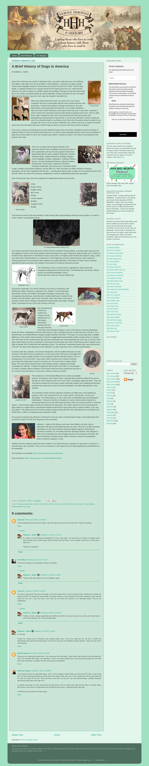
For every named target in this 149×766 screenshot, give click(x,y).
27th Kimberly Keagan (114, 320)
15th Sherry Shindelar (114, 286)
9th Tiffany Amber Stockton (116, 270)
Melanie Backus (23, 653)
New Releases (26, 56)
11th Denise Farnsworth (115, 275)
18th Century (111, 379)
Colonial (109, 393)
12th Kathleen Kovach (114, 278)
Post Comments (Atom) (29, 740)
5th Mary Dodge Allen (114, 259)
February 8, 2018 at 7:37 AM (37, 560)
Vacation (110, 415)
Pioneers (110, 407)
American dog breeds (24, 504)
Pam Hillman (22, 560)
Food (108, 398)
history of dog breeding (86, 504)
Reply (19, 526)
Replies (22, 531)
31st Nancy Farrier (113, 331)
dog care (57, 504)
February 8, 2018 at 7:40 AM (35, 591)
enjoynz (92, 760)
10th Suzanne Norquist (114, 272)
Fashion (109, 395)
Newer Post (17, 735)
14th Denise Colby (113, 284)
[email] (123, 77)
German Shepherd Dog (69, 504)
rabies (28, 506)
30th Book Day (112, 328)
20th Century (111, 384)
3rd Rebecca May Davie (115, 253)
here (122, 157)
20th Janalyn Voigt (113, 300)
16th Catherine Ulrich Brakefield (118, 289)
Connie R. (21, 591)
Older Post (96, 735)
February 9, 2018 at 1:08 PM (41, 671)
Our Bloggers (41, 56)
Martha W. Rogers (24, 671)
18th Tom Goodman (113, 295)
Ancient (109, 390)
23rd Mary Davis (112, 309)
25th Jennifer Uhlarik (114, 314)
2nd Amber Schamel (114, 250)
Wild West (110, 421)
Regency (110, 409)
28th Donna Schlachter (114, 323)
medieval (110, 423)
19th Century (111, 382)
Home (14, 56)
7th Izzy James (112, 264)
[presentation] (121, 127)
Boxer (51, 504)
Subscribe (123, 134)
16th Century (111, 373)
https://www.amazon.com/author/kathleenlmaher (43, 458)
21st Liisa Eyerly (112, 303)
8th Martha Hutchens (114, 267)
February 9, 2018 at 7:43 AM (39, 653)
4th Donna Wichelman (114, 256)
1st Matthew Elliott (113, 247)
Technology (110, 412)
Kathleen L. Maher (30, 535)
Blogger (107, 760)
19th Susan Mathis (113, 298)
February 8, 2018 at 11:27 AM (50, 535)
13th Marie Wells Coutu (115, 281)
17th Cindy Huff (112, 292)
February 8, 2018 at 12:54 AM (35, 520)
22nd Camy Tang (112, 306)
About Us (110, 387)
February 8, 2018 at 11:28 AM (44, 631)
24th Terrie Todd (112, 311)
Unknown (20, 520)
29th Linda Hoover (113, 325)
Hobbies (109, 401)
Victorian (110, 418)
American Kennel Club (41, 504)
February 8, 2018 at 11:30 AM (50, 613)
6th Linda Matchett (113, 261)
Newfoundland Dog (18, 506)
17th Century (111, 376)
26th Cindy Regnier (113, 317)
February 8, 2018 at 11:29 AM (50, 575)
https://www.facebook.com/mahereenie (48, 453)
